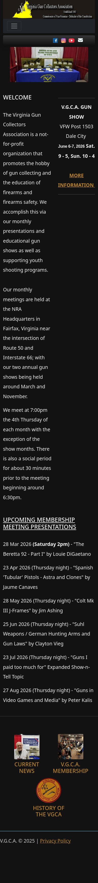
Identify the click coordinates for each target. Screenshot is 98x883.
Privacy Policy (55, 840)
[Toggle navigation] (14, 26)
